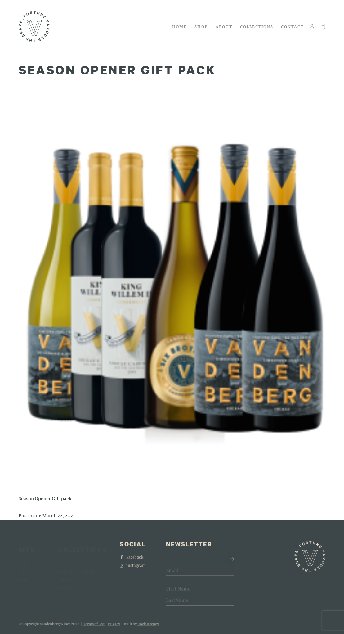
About (224, 26)
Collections (256, 26)
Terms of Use (94, 626)
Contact (292, 26)
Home (179, 26)
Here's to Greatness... (78, 567)
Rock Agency (148, 626)
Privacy (114, 626)
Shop (201, 26)
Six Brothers (70, 576)
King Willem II (72, 584)
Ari (62, 592)
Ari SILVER (69, 559)
